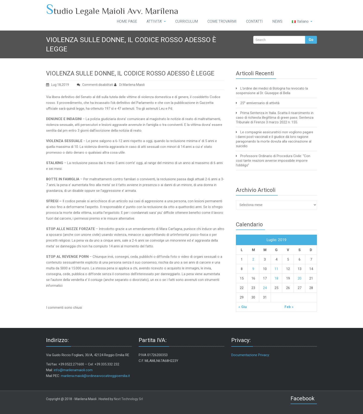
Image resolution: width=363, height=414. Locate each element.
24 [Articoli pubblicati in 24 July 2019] (265, 288)
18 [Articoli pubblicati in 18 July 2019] (276, 278)
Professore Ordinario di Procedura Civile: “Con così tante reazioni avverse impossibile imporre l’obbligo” (273, 160)
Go (311, 39)
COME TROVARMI (222, 21)
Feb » (289, 307)
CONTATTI (254, 21)
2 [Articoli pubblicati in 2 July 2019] (253, 259)
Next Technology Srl (128, 399)
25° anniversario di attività (259, 103)
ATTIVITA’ (156, 21)
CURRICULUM (186, 21)
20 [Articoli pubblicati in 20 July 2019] (299, 278)
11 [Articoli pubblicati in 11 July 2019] (276, 269)
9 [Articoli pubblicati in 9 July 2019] (253, 269)
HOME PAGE (127, 21)
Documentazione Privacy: (250, 355)
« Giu (242, 307)
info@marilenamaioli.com (73, 370)
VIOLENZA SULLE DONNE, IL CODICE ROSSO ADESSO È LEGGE (130, 73)
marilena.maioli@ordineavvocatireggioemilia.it (95, 376)
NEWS (277, 21)
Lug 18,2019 (57, 85)
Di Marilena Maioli (129, 85)
